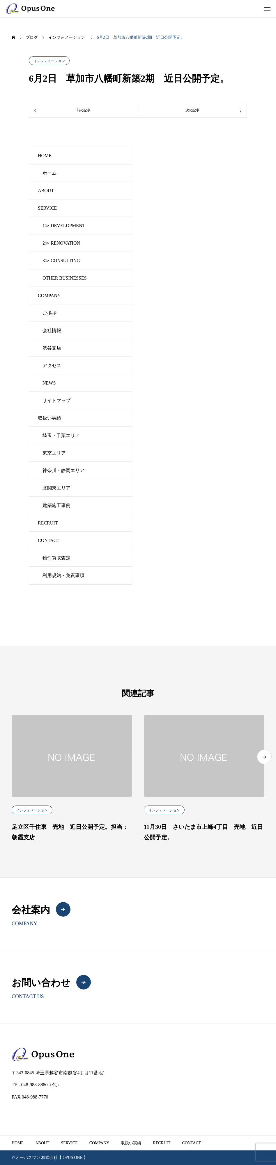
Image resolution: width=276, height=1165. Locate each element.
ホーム (49, 173)
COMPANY (49, 295)
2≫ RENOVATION (61, 243)
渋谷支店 (52, 347)
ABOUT (46, 190)
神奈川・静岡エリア (63, 470)
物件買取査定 (56, 557)
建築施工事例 (56, 505)
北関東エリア (56, 487)
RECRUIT (48, 522)
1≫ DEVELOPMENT (64, 225)
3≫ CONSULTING (61, 260)
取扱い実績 (49, 417)
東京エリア (54, 452)
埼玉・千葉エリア (61, 435)
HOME (45, 155)
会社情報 (52, 330)
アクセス (52, 365)
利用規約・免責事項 (63, 575)
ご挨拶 (49, 312)
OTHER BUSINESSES (65, 278)
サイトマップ (56, 400)
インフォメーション (49, 61)
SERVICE (47, 208)
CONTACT (48, 540)
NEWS (49, 382)
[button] (264, 757)
